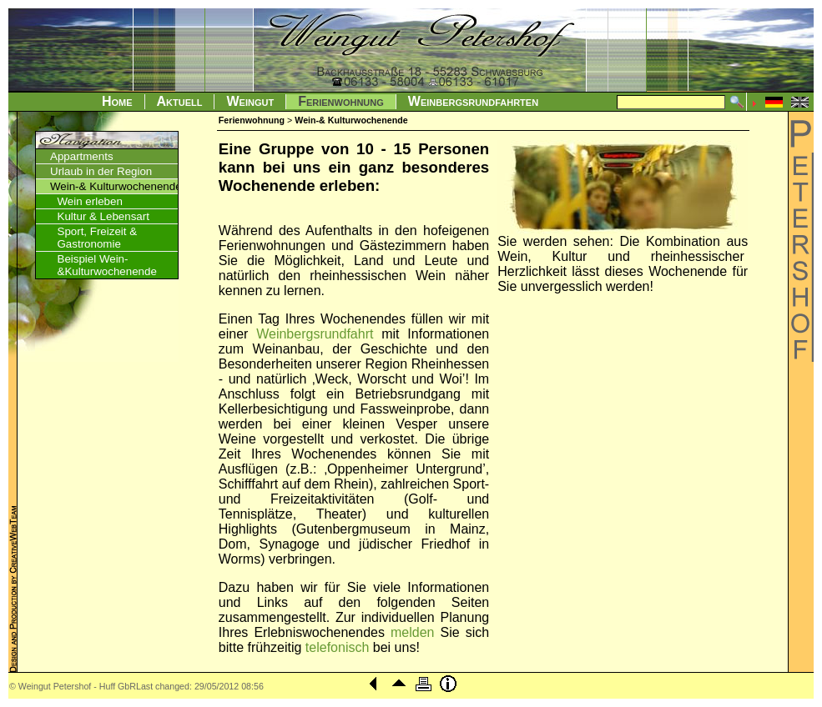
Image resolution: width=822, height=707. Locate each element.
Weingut (250, 101)
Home (117, 101)
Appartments (81, 156)
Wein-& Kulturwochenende (116, 186)
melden (412, 632)
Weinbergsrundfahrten (473, 101)
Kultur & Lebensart (103, 216)
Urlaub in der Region (101, 171)
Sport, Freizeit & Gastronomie (98, 237)
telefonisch (337, 647)
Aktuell (180, 101)
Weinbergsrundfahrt (314, 334)
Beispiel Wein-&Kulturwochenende (107, 265)
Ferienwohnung (341, 101)
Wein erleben (90, 201)
